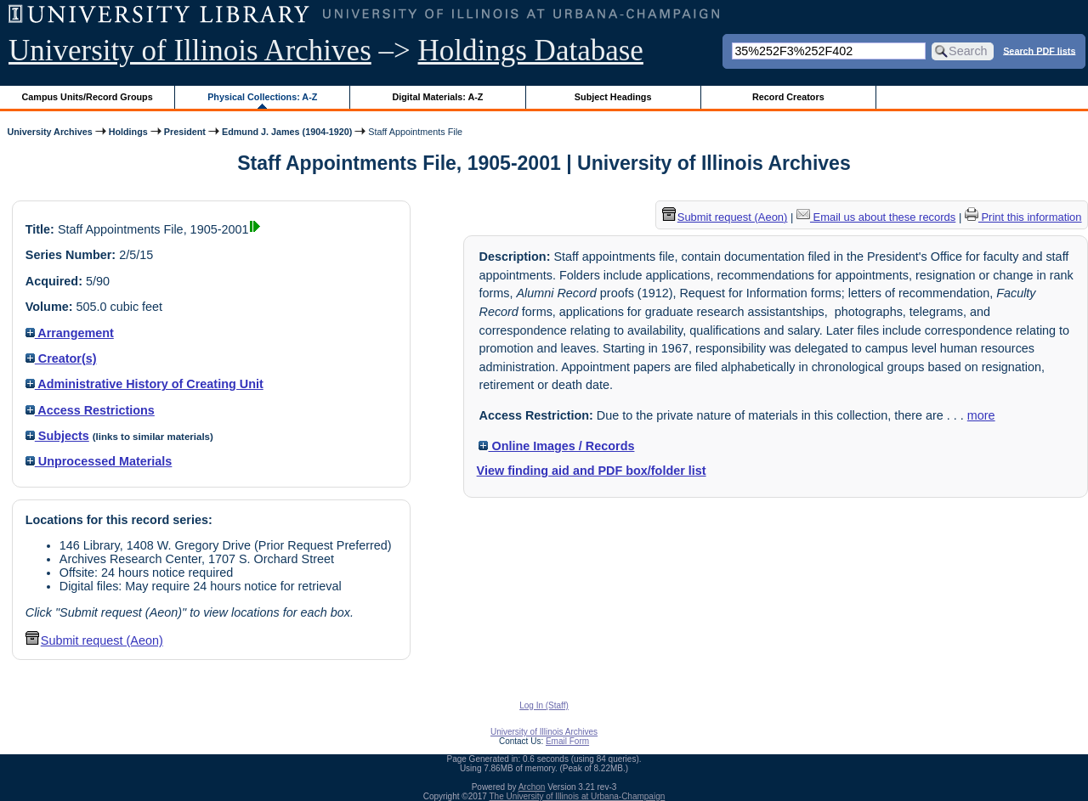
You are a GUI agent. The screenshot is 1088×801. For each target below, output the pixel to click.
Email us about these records (875, 217)
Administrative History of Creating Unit (145, 384)
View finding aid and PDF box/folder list (591, 470)
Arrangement (70, 333)
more (981, 415)
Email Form (567, 741)
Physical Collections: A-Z (262, 97)
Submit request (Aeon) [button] (94, 640)
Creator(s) (61, 358)
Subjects (57, 436)
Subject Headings (613, 97)
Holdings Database (530, 50)
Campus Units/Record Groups (87, 97)
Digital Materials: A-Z (437, 97)
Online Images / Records (556, 446)
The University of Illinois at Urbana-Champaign (578, 796)
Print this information (1023, 217)
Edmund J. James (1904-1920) (287, 132)
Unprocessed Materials (99, 461)
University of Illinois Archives (189, 50)
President (185, 132)
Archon (532, 787)
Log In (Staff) (544, 705)
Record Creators (788, 97)
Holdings (128, 132)
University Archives (49, 132)
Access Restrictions (90, 410)
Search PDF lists (1039, 50)
